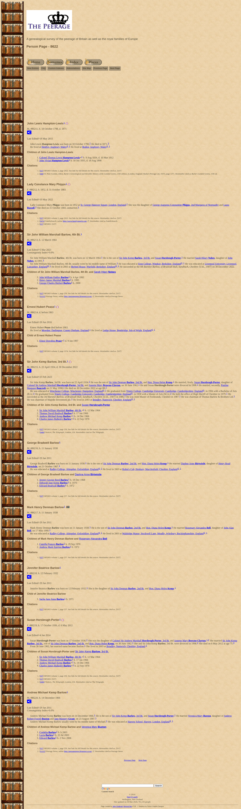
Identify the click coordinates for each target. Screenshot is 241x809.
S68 (41, 174)
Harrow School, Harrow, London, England (149, 721)
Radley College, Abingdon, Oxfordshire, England (74, 469)
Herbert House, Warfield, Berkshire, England (93, 266)
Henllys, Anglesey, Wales (54, 147)
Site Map (87, 68)
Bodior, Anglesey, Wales (94, 147)
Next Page (115, 68)
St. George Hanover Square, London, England (103, 205)
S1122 (42, 296)
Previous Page (100, 68)
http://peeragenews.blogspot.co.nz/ (78, 296)
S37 (41, 171)
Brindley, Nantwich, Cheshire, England (112, 399)
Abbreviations (73, 68)
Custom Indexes (56, 68)
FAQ (43, 68)
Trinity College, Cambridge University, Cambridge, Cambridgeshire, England (164, 391)
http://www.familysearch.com (75, 221)
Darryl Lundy (132, 797)
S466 (42, 432)
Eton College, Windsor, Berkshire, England (159, 263)
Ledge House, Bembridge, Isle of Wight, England (127, 330)
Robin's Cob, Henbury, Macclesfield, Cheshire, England (149, 469)
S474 (42, 221)
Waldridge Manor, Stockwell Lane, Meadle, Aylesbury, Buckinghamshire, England (163, 533)
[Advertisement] (132, 97)
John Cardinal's (118, 806)
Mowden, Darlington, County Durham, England (65, 330)
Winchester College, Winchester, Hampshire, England (76, 391)
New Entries (33, 68)
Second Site (128, 806)
